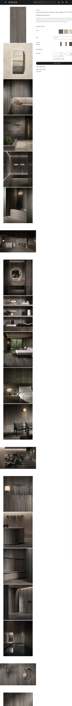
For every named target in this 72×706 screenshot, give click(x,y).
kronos (38, 10)
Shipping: (38, 49)
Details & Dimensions (41, 69)
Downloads (38, 71)
